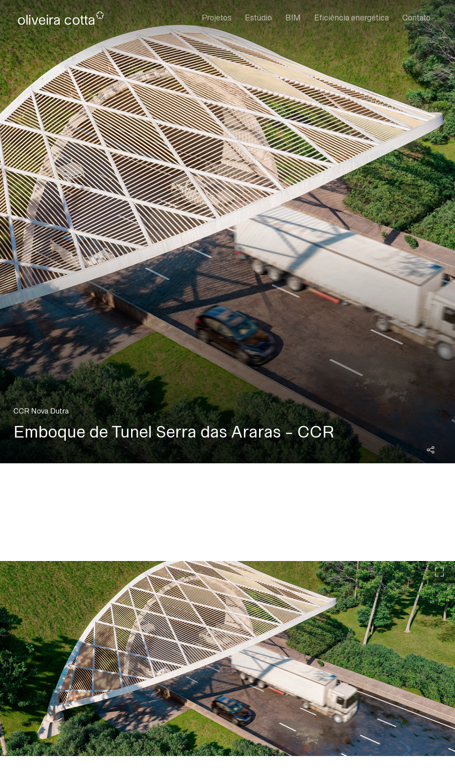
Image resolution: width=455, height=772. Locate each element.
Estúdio (258, 17)
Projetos (216, 17)
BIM (293, 17)
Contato (416, 17)
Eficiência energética (351, 17)
